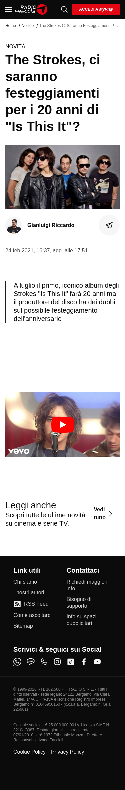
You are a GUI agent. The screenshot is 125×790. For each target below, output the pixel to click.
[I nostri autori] (28, 592)
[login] (96, 9)
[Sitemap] (23, 626)
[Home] (31, 9)
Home (10, 25)
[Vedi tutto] (104, 513)
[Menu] (8, 9)
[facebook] (84, 662)
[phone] (44, 662)
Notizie (27, 25)
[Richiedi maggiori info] (89, 585)
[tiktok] (71, 662)
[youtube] (97, 662)
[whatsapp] (17, 662)
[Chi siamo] (25, 582)
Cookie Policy (29, 752)
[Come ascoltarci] (32, 615)
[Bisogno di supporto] (89, 602)
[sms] (31, 662)
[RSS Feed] (31, 604)
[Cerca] (64, 9)
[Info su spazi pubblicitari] (89, 620)
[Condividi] (109, 225)
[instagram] (57, 662)
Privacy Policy (67, 752)
